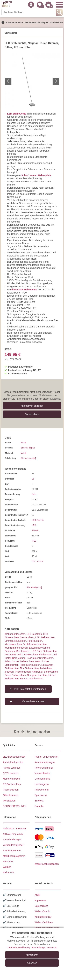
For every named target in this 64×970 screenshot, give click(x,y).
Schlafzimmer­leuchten (35, 644)
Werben (7, 867)
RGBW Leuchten (12, 784)
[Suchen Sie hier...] (28, 12)
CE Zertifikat (37, 561)
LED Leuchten (34, 634)
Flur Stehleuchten (29, 668)
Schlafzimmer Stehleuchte (36, 175)
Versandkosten (43, 773)
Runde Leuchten (11, 767)
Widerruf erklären (44, 922)
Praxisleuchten (23, 671)
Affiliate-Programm (13, 834)
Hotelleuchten (34, 640)
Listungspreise (42, 778)
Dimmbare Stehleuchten (17, 651)
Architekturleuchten (13, 762)
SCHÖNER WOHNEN (14, 806)
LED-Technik (38, 520)
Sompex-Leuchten (37, 675)
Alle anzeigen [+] (28, 458)
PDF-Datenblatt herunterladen (30, 689)
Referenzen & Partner (14, 828)
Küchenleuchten (13, 644)
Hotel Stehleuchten (30, 664)
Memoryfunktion (11, 778)
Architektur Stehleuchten (45, 671)
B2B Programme (11, 850)
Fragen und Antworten (46, 756)
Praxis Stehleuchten (15, 675)
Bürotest (39, 800)
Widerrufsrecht (42, 911)
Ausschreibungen (12, 839)
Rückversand (42, 789)
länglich (24, 448)
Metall (23, 453)
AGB (37, 895)
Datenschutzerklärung (18, 947)
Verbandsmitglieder (13, 845)
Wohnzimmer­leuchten (16, 647)
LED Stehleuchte (16, 113)
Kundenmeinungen (45, 762)
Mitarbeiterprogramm (14, 856)
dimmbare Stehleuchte (24, 289)
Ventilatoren (9, 800)
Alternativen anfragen (32, 405)
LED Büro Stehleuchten (44, 651)
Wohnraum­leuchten (15, 634)
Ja (33, 479)
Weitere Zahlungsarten (47, 864)
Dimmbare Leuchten (15, 640)
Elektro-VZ (8, 872)
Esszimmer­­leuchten (39, 647)
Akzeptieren (32, 955)
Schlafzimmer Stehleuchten (19, 661)
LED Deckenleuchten (14, 756)
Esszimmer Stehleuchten (40, 658)
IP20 (34, 541)
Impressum (40, 900)
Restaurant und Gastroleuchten (21, 654)
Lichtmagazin (42, 784)
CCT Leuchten (10, 773)
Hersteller (8, 861)
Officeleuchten (10, 795)
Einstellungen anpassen (44, 947)
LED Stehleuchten (45, 637)
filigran (32, 448)
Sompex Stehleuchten (31, 678)
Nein (34, 494)
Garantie (39, 806)
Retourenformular (44, 767)
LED (34, 525)
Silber (23, 442)
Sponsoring (41, 795)
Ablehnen (32, 963)
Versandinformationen (33, 701)
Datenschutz (41, 906)
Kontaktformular (43, 916)
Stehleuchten (32, 414)
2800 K (35, 530)
